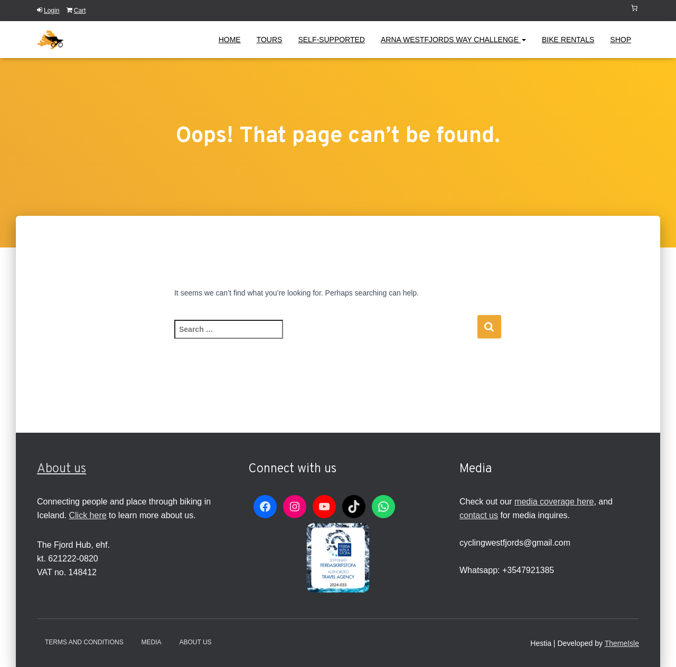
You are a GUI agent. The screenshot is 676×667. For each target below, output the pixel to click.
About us (61, 469)
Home (230, 39)
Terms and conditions (84, 642)
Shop (620, 39)
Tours (270, 39)
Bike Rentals (568, 39)
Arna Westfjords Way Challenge (453, 39)
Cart (76, 10)
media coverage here (554, 501)
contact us (478, 515)
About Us (195, 642)
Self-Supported (331, 39)
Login (48, 10)
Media (152, 642)
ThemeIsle (622, 643)
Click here (87, 515)
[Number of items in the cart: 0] (634, 8)
